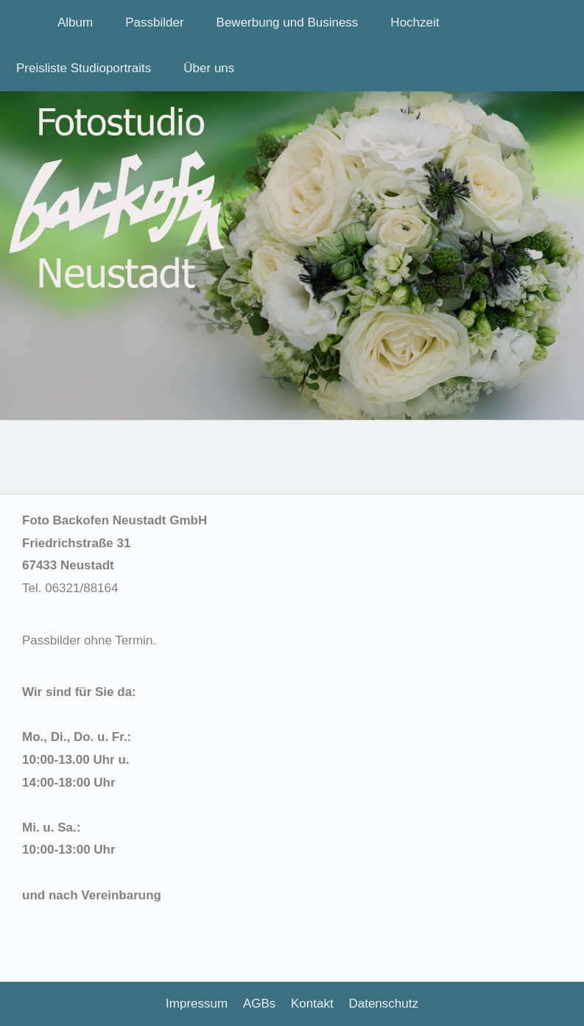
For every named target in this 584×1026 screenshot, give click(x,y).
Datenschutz (383, 1004)
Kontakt (312, 1004)
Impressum (197, 1004)
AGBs (259, 1004)
